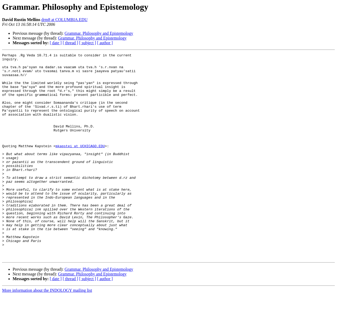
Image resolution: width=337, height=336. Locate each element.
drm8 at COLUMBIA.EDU (64, 19)
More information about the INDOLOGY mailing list (47, 331)
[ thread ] (70, 43)
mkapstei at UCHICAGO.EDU (80, 164)
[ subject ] (87, 43)
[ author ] (105, 43)
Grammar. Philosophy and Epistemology (99, 33)
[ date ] (56, 43)
